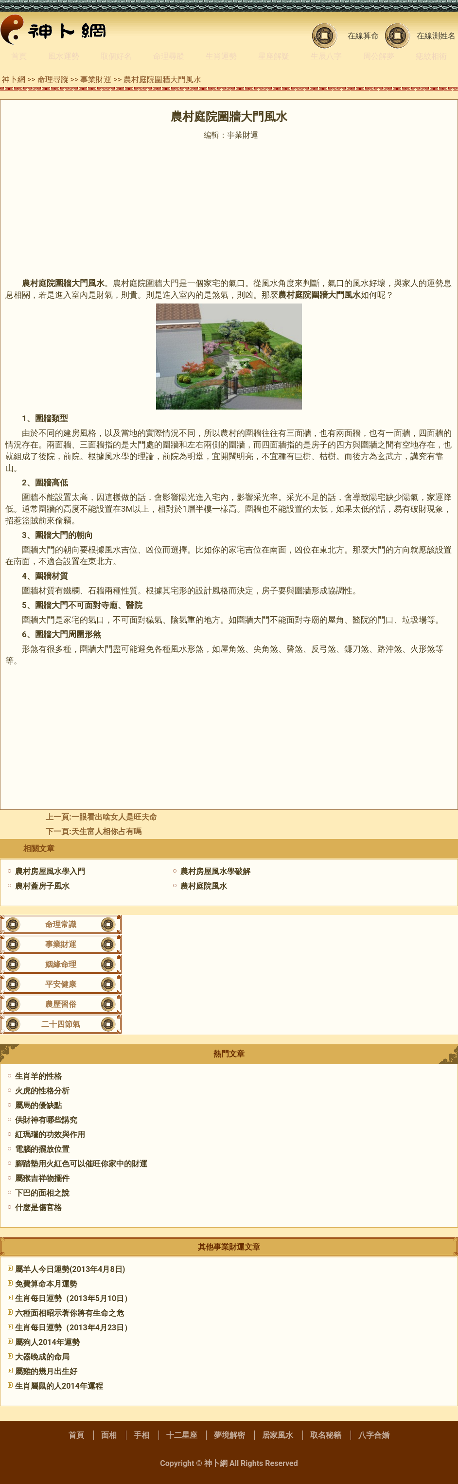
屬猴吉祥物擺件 (42, 1178)
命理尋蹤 (168, 56)
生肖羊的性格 (38, 1076)
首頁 (19, 56)
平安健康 (60, 984)
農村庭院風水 (203, 886)
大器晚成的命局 (42, 1356)
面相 (109, 1435)
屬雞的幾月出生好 (46, 1371)
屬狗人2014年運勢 (47, 1342)
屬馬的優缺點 (38, 1105)
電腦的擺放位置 (42, 1149)
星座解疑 (273, 56)
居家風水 (277, 1435)
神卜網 (13, 79)
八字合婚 (373, 1435)
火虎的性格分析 (42, 1090)
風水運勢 (63, 56)
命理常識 (60, 924)
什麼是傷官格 (38, 1207)
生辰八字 (326, 56)
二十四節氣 (60, 1024)
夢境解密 (229, 1435)
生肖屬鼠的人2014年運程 (59, 1386)
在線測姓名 (436, 35)
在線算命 (363, 35)
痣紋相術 (431, 56)
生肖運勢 (221, 56)
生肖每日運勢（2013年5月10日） (73, 1298)
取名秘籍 (325, 1435)
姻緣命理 (60, 964)
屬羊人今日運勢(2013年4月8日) (70, 1269)
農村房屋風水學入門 (50, 871)
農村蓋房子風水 (42, 886)
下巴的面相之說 (42, 1193)
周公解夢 (378, 56)
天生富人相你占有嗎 (106, 831)
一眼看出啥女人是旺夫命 (114, 817)
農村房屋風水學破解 (215, 871)
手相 (141, 1435)
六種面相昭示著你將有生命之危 (69, 1313)
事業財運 (95, 79)
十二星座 (181, 1435)
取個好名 (116, 56)
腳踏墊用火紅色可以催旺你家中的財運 (81, 1163)
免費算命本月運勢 (46, 1283)
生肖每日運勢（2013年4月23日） (73, 1327)
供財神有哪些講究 (46, 1120)
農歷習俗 (60, 1004)
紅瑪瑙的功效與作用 (50, 1134)
